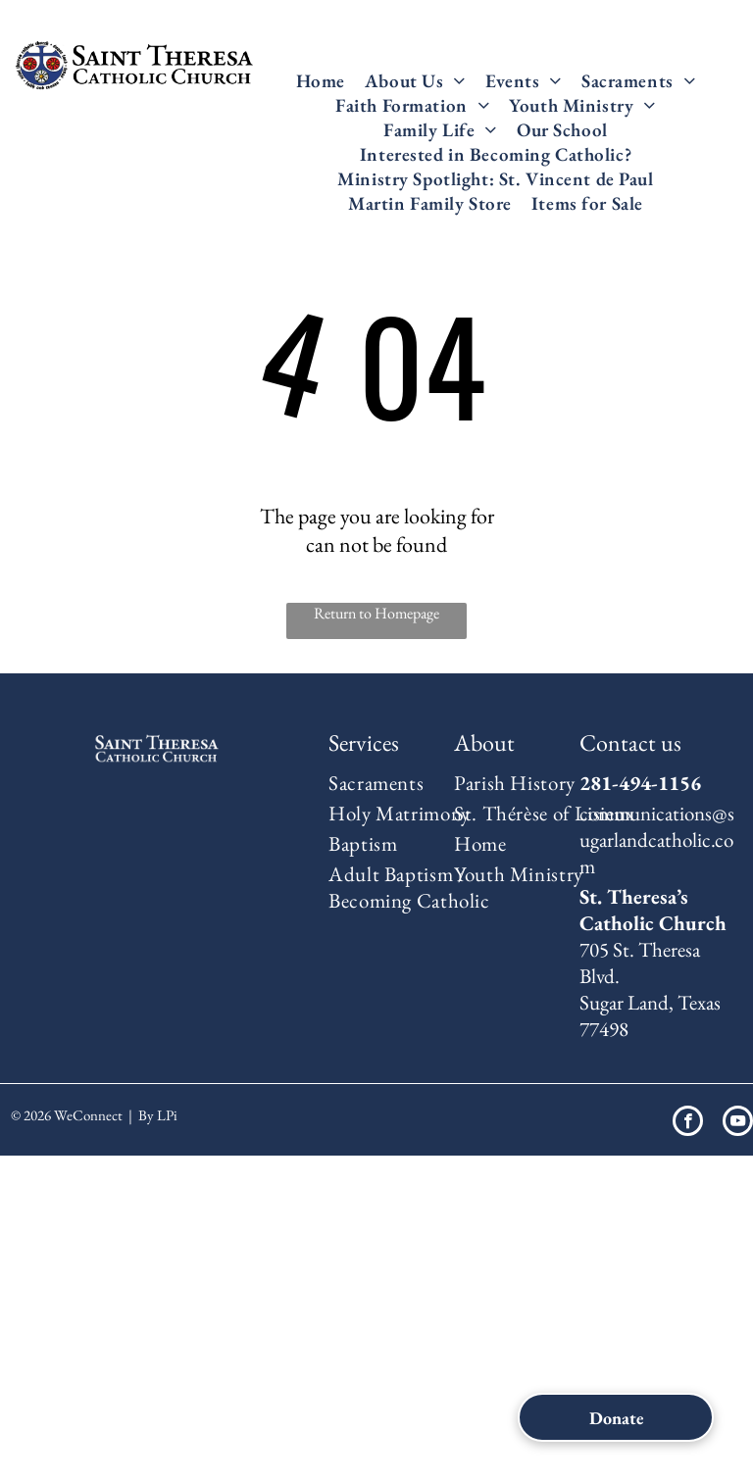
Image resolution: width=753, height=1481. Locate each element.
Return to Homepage (376, 613)
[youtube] (738, 1123)
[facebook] (688, 1123)
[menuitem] (320, 81)
